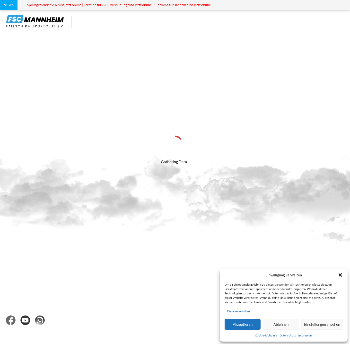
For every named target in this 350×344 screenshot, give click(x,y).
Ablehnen (281, 324)
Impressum (305, 335)
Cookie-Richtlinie (266, 335)
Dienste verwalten (238, 311)
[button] (340, 275)
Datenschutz (288, 335)
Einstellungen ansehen (322, 324)
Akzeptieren (243, 324)
